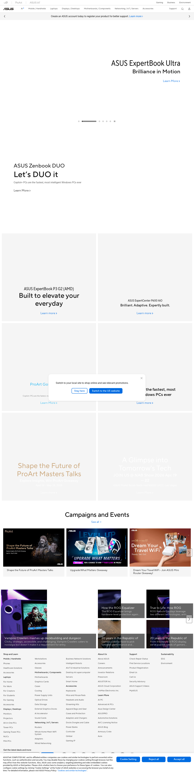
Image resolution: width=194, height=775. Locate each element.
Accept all (179, 759)
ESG (163, 659)
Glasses (38, 668)
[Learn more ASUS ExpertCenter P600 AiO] (145, 313)
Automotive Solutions (107, 718)
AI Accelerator (41, 713)
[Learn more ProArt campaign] (49, 492)
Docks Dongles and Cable (77, 722)
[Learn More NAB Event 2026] (145, 492)
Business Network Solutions (78, 659)
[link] (8, 9)
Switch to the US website (106, 390)
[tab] (136, 16)
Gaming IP (70, 741)
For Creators (9, 691)
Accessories (8, 672)
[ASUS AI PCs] (145, 367)
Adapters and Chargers (76, 718)
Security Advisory (137, 681)
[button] (159, 2)
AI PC (100, 700)
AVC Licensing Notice (107, 722)
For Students (9, 695)
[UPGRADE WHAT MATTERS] (97, 93)
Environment (185, 2)
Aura (100, 736)
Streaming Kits (72, 704)
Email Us (133, 672)
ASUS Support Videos (139, 686)
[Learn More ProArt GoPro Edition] (49, 403)
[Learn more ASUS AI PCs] (145, 403)
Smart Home (71, 681)
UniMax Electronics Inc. (108, 690)
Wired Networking (43, 743)
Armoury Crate (104, 731)
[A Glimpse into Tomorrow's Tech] (145, 457)
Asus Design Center (106, 709)
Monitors (7, 714)
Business (171, 2)
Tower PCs (8, 727)
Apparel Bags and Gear (76, 709)
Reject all (154, 759)
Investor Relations (106, 672)
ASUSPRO (102, 713)
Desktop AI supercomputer (78, 672)
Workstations (41, 659)
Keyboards (71, 691)
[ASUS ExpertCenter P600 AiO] (145, 277)
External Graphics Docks (46, 709)
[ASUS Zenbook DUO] (54, 166)
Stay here (79, 390)
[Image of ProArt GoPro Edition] (49, 367)
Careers (101, 663)
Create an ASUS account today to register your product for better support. (97, 16)
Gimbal (69, 736)
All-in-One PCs (10, 723)
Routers (38, 727)
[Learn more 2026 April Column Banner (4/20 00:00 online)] (49, 313)
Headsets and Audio (75, 700)
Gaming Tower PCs (11, 732)
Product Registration (138, 668)
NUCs (6, 736)
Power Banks (72, 727)
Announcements (105, 668)
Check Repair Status (138, 659)
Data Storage (41, 704)
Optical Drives (41, 700)
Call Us (132, 677)
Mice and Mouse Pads (75, 695)
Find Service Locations (139, 663)
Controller (70, 731)
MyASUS (133, 690)
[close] (141, 378)
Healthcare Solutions (12, 668)
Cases (37, 686)
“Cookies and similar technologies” (72, 770)
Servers (69, 677)
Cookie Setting (128, 759)
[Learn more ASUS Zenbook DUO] (97, 230)
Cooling (38, 691)
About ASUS (103, 659)
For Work (7, 686)
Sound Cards (40, 718)
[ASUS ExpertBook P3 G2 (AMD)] (49, 277)
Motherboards (41, 677)
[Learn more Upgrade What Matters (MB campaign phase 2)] (97, 124)
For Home (7, 682)
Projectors (8, 718)
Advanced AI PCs (106, 704)
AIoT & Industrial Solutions (77, 668)
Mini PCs (7, 741)
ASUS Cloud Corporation (109, 686)
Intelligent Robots (74, 663)
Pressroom (103, 677)
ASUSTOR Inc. (104, 681)
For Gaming (8, 700)
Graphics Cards (42, 681)
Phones (6, 663)
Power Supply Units (43, 695)
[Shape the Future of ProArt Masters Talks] (49, 457)
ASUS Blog (103, 727)
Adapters (39, 739)
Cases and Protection (75, 713)
